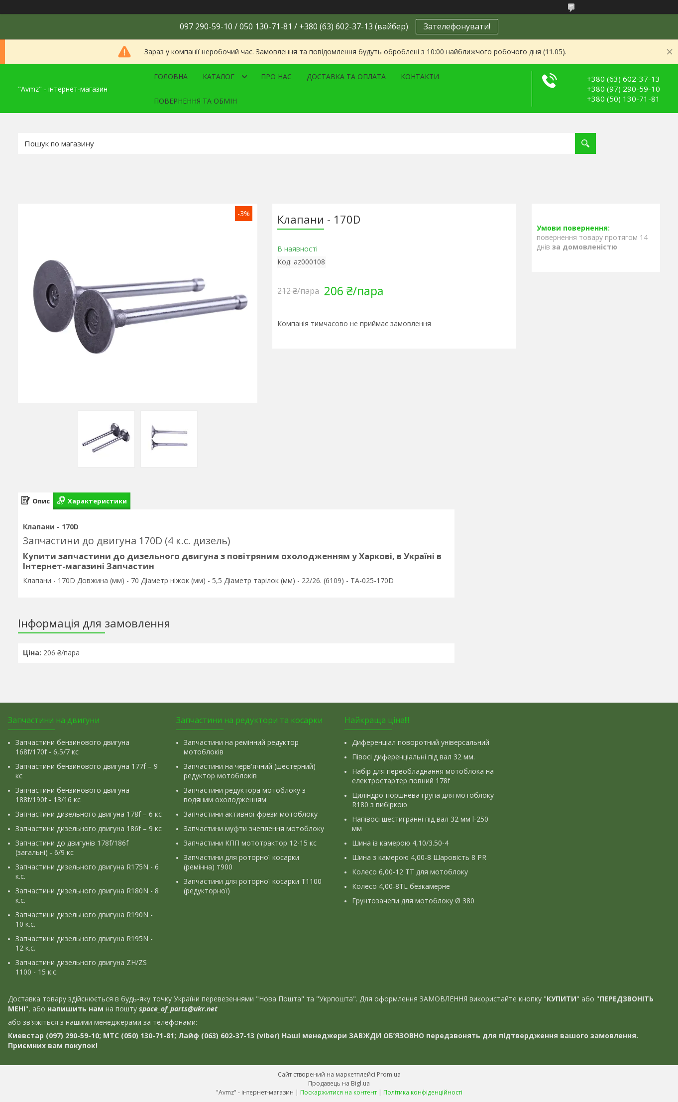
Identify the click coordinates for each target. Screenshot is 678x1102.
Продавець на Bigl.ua (339, 1083)
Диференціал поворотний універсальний (420, 742)
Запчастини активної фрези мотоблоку (251, 814)
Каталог (218, 76)
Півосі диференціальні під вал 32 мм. (413, 756)
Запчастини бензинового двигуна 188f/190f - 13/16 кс (72, 794)
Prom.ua (389, 1074)
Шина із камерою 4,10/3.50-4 (400, 843)
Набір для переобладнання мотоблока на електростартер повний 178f (423, 775)
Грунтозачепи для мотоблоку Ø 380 (413, 900)
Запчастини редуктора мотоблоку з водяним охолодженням (245, 794)
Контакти (420, 76)
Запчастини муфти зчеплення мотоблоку (254, 828)
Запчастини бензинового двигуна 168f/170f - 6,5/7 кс (72, 746)
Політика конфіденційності (422, 1092)
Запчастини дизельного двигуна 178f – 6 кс (88, 814)
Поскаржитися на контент (338, 1092)
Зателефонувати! (457, 26)
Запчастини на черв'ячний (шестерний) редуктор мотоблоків (250, 770)
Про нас (276, 76)
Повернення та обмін (195, 101)
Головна (171, 76)
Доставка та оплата (346, 76)
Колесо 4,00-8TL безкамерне (401, 886)
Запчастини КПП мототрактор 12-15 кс (250, 843)
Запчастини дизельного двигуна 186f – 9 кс (88, 828)
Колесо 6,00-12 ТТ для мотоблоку (410, 871)
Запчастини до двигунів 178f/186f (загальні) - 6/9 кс (71, 847)
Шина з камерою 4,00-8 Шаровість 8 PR (419, 857)
